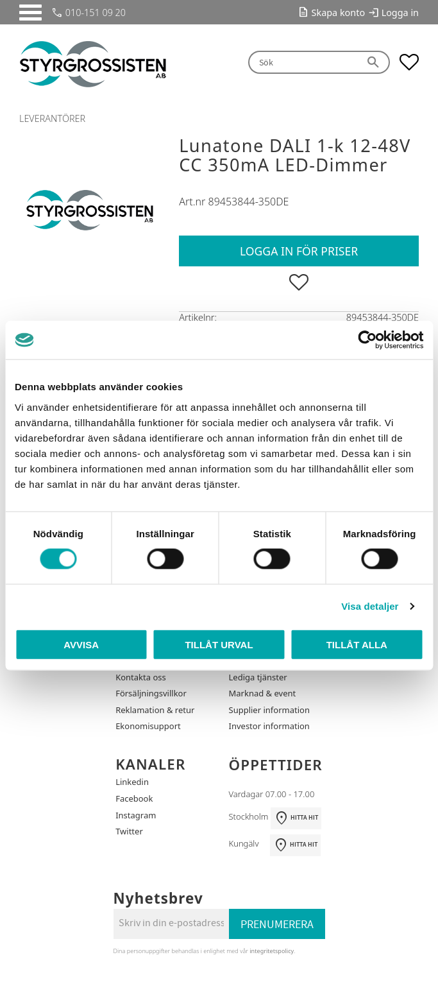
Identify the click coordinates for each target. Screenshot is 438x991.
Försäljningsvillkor (151, 693)
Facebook (134, 798)
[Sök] (374, 62)
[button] (30, 12)
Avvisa (81, 644)
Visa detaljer (369, 606)
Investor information (269, 726)
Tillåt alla (356, 644)
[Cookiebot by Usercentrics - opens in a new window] (367, 340)
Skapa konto (339, 12)
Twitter (129, 831)
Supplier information (269, 710)
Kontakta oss (140, 677)
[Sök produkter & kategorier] (303, 62)
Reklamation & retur (154, 710)
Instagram (135, 815)
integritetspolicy (271, 951)
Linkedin (132, 782)
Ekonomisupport (148, 726)
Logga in (400, 12)
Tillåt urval (219, 644)
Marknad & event (262, 693)
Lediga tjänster (258, 677)
